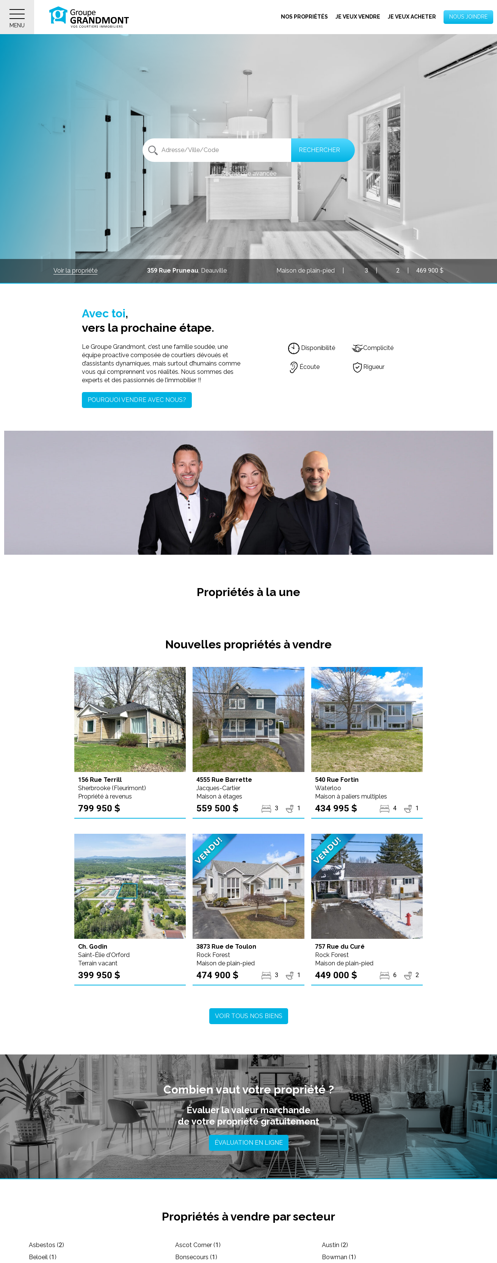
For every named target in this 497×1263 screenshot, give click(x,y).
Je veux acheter (412, 17)
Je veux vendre (358, 17)
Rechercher (319, 150)
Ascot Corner (198, 1245)
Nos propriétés (304, 17)
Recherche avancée (248, 173)
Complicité (373, 347)
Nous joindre (468, 17)
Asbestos (46, 1245)
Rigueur (368, 366)
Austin (335, 1245)
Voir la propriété (75, 270)
